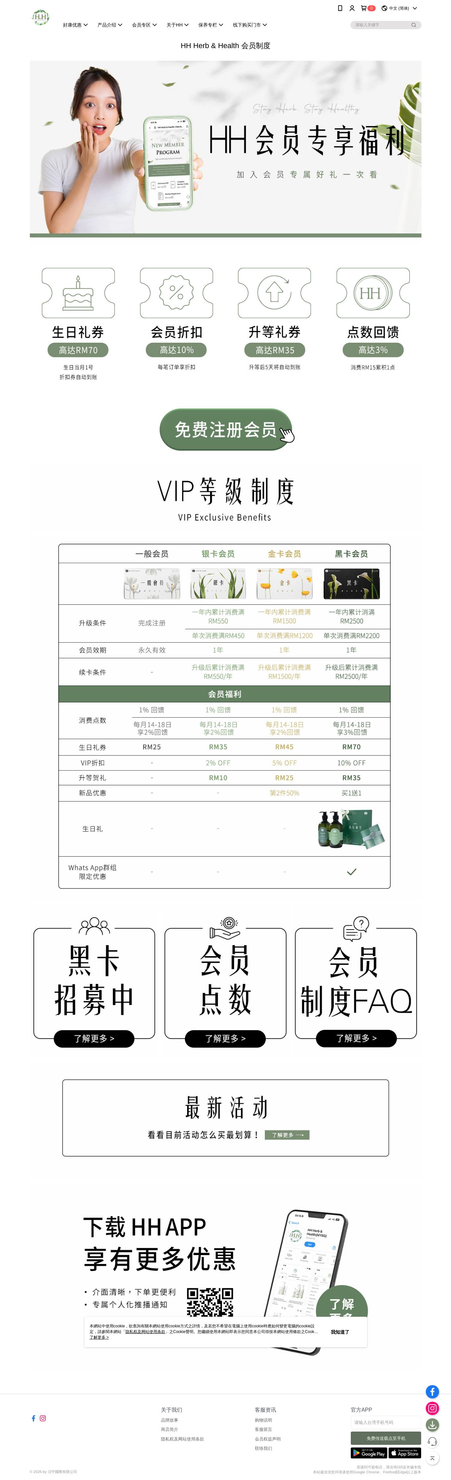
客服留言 (263, 1429)
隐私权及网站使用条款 (182, 1439)
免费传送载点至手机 (386, 1438)
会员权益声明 (268, 1439)
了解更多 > (99, 1337)
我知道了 (340, 1332)
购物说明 (263, 1420)
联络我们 (263, 1448)
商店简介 (169, 1429)
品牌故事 (169, 1420)
